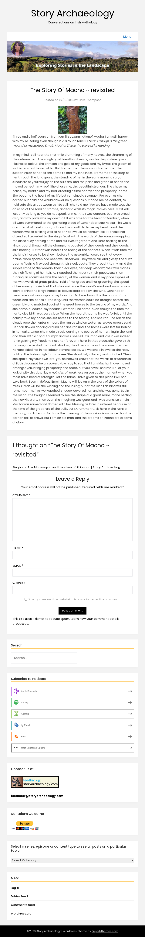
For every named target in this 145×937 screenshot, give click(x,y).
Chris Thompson (90, 100)
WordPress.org (21, 913)
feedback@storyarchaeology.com (37, 796)
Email (17, 565)
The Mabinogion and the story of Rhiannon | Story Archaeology (74, 467)
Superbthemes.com (105, 931)
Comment (21, 495)
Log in (15, 888)
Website (18, 583)
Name (17, 548)
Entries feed (19, 896)
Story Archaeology (72, 13)
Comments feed (23, 905)
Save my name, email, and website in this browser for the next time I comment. (73, 599)
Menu (127, 36)
